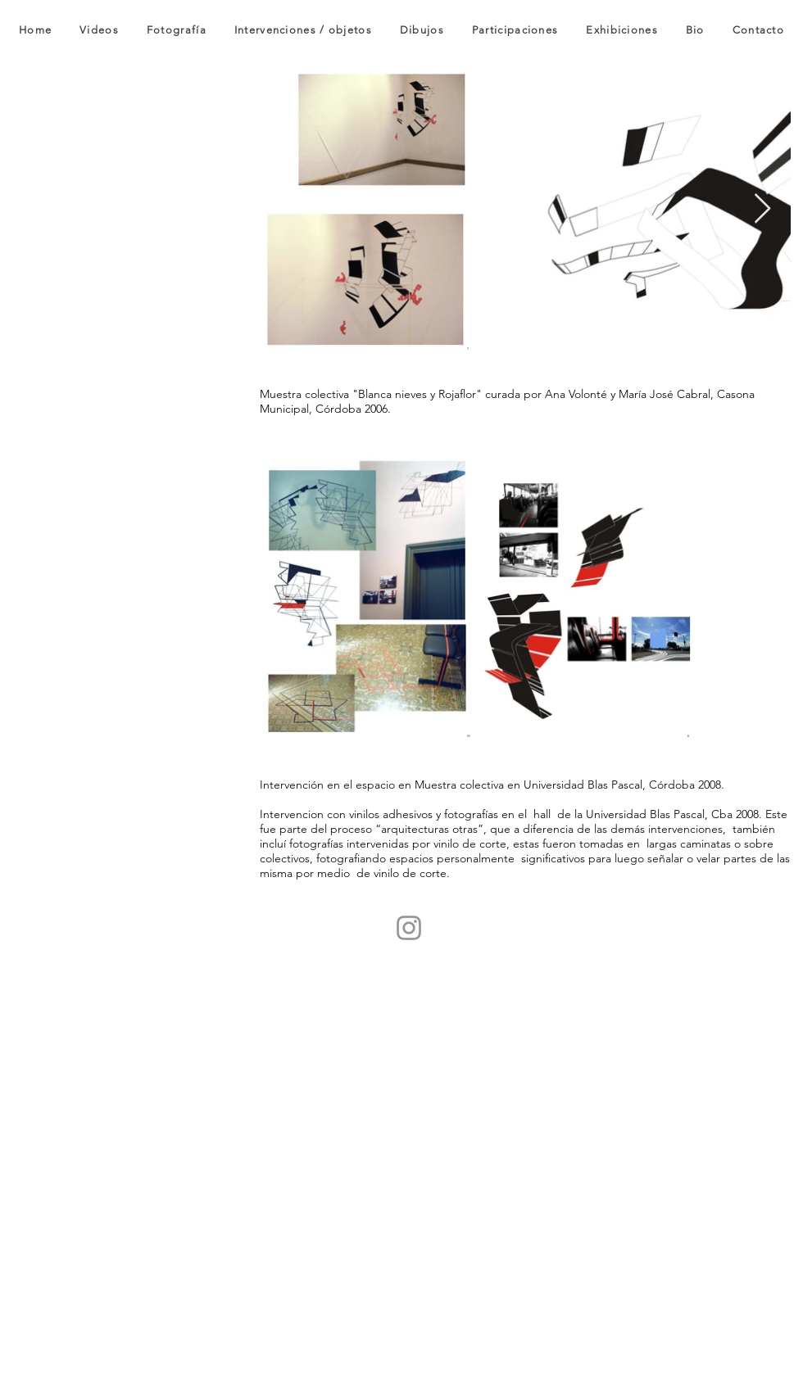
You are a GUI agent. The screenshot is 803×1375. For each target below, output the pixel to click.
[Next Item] (762, 209)
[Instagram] (408, 927)
